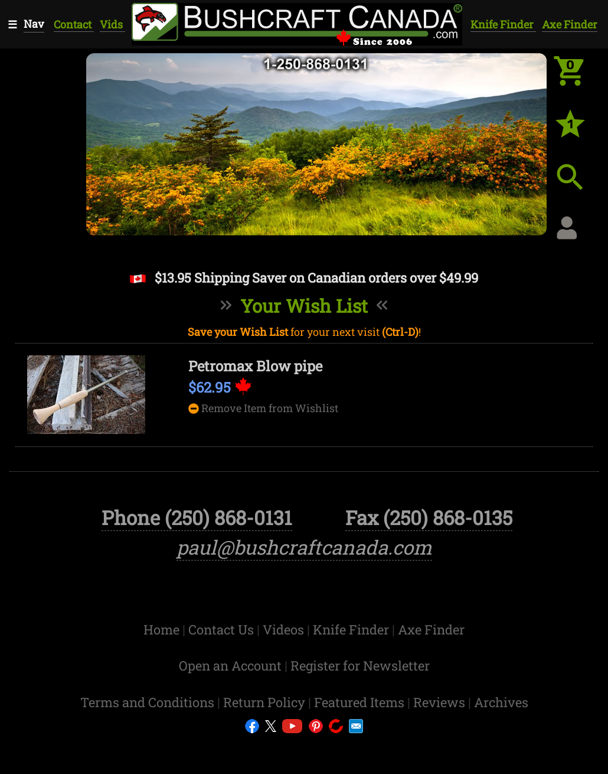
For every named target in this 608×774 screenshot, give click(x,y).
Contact (74, 24)
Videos (285, 663)
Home (162, 663)
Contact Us (222, 663)
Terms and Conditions (148, 736)
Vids (112, 24)
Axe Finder (569, 24)
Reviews (440, 736)
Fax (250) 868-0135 (428, 552)
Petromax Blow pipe (255, 366)
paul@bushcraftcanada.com (304, 581)
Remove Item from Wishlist (263, 408)
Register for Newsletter (360, 700)
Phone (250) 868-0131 (197, 552)
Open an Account (230, 700)
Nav (34, 24)
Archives (501, 736)
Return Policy (265, 736)
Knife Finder (503, 24)
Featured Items (360, 736)
